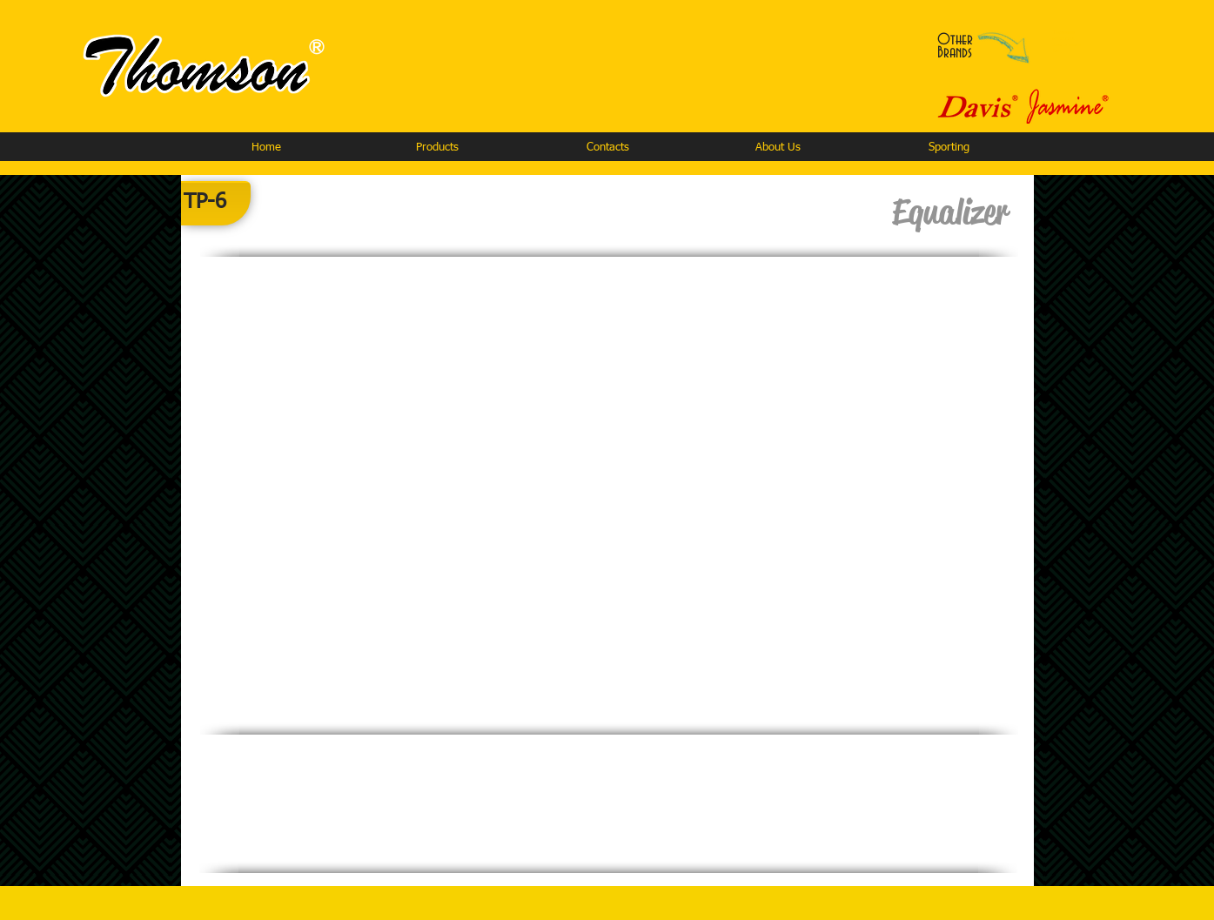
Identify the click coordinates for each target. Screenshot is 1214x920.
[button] (437, 147)
